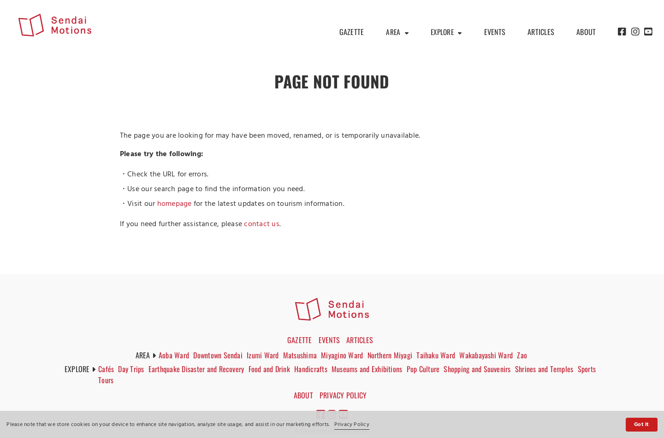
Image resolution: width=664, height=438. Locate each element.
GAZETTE (349, 32)
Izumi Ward (263, 355)
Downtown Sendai (218, 355)
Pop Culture (427, 368)
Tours (130, 379)
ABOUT (586, 32)
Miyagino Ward (344, 355)
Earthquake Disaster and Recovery (199, 368)
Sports (109, 379)
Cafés (108, 368)
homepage (174, 204)
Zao (525, 355)
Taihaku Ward (438, 355)
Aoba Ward (174, 355)
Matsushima (301, 355)
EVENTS (494, 32)
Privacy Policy (351, 424)
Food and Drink (272, 368)
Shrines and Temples (549, 368)
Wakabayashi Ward (489, 355)
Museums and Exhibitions (370, 368)
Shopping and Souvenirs (481, 368)
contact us (261, 224)
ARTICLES (541, 32)
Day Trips (133, 368)
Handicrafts (314, 368)
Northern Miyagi (392, 355)
